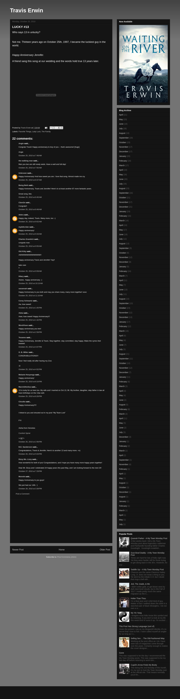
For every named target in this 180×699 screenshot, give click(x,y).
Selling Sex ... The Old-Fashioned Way (148, 638)
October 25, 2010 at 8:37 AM (30, 180)
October (122, 142)
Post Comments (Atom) (66, 557)
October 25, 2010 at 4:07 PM (30, 347)
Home (62, 549)
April (121, 115)
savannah (23, 288)
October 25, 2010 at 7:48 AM (30, 155)
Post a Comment (22, 494)
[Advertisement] (61, 521)
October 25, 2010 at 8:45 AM (30, 197)
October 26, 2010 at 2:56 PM (30, 442)
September (124, 138)
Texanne (22, 337)
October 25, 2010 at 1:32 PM (30, 320)
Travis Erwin (26, 10)
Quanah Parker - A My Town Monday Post (149, 538)
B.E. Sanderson (25, 447)
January (122, 156)
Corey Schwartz (25, 301)
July (121, 128)
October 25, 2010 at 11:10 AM (31, 296)
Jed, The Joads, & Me (140, 584)
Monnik (22, 476)
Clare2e (22, 202)
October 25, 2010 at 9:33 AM (30, 234)
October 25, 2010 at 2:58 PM (30, 332)
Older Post (105, 549)
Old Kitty (22, 251)
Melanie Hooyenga (27, 375)
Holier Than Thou (138, 598)
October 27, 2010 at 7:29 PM (30, 471)
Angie (21, 143)
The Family (45, 131)
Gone (121, 653)
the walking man (26, 161)
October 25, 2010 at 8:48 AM (30, 209)
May (121, 119)
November (123, 147)
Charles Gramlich (26, 239)
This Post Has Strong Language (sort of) (136, 626)
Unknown (23, 173)
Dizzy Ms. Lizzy (25, 459)
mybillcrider (24, 227)
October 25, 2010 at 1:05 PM (30, 308)
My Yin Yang (136, 613)
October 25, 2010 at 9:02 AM (30, 222)
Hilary (21, 276)
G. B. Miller (23, 352)
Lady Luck (36, 131)
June (121, 124)
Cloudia (22, 402)
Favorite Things (25, 131)
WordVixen (23, 325)
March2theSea (25, 387)
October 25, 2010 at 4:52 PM (30, 369)
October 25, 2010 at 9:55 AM (30, 246)
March (122, 165)
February (123, 161)
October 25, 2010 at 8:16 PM (30, 382)
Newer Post (18, 549)
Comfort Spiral (24, 433)
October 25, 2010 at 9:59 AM (30, 271)
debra (21, 215)
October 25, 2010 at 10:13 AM (31, 283)
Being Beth (23, 185)
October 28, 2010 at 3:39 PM (30, 489)
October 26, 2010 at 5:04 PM (30, 454)
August (122, 133)
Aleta (21, 313)
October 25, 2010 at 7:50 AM (30, 168)
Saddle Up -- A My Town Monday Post (147, 569)
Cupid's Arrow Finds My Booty (144, 665)
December (123, 151)
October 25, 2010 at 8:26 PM (30, 396)
